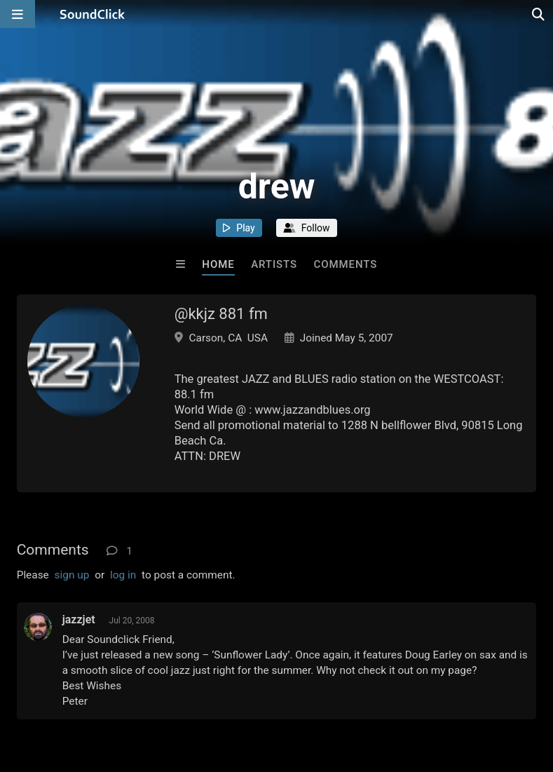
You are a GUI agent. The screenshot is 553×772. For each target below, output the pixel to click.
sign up (72, 575)
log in (123, 575)
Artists (274, 264)
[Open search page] (539, 14)
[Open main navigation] (17, 14)
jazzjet (78, 619)
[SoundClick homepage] (92, 14)
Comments (346, 264)
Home (218, 264)
